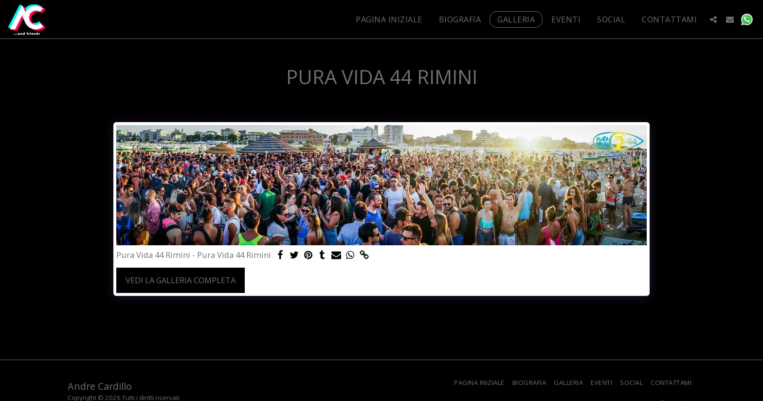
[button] (713, 19)
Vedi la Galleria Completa (181, 280)
